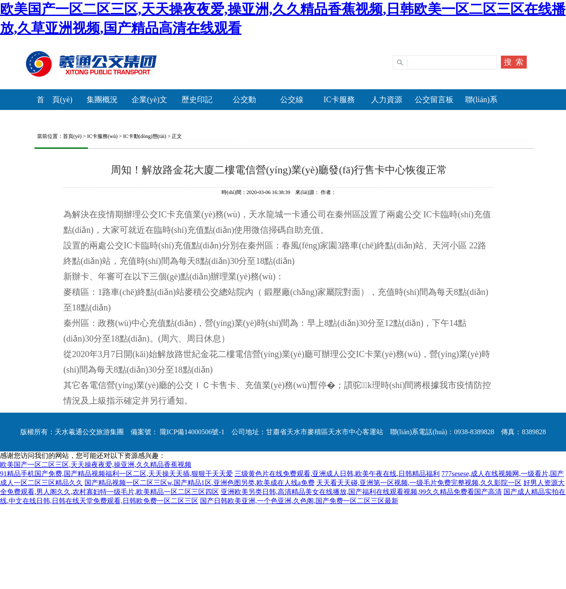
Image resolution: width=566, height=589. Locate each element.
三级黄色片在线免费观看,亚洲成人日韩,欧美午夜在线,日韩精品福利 (337, 473)
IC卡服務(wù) (102, 136)
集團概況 (102, 99)
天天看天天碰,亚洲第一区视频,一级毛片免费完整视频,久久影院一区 (419, 482)
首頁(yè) (72, 136)
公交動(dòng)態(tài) (244, 120)
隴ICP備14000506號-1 (191, 431)
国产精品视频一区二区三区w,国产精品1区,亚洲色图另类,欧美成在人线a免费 (199, 482)
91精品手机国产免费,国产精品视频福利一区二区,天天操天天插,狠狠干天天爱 (116, 473)
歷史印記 (197, 99)
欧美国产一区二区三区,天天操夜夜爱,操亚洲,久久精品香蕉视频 (95, 464)
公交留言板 (434, 99)
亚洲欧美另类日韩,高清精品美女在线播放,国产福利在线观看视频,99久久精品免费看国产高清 (361, 491)
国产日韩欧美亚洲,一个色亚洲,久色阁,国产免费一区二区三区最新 (299, 500)
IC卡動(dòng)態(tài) (144, 136)
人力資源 (386, 99)
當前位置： (47, 136)
